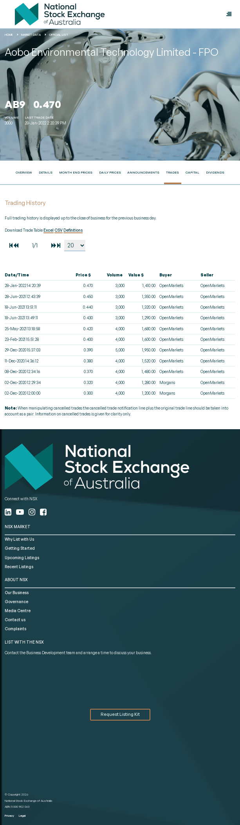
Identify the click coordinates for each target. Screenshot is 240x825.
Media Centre (18, 610)
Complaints (15, 628)
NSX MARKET (18, 526)
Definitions (73, 230)
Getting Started (20, 548)
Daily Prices (110, 172)
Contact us (15, 619)
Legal (22, 816)
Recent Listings (19, 566)
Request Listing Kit (120, 714)
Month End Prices (75, 172)
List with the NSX (24, 642)
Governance (16, 601)
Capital (192, 172)
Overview (24, 172)
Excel (48, 230)
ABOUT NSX (16, 579)
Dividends (215, 172)
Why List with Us (19, 539)
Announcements (143, 172)
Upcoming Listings (22, 557)
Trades (172, 172)
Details (45, 172)
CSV (58, 230)
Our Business (17, 592)
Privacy (9, 816)
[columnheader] (34, 275)
